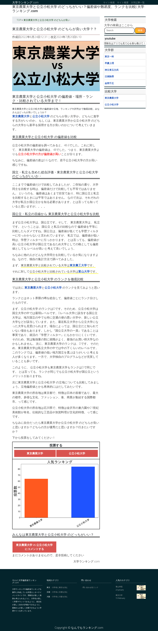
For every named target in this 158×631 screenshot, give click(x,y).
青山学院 (119, 586)
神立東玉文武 (112, 69)
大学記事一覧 (138, 2)
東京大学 (119, 595)
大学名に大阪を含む (60, 596)
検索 (140, 30)
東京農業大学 (20, 116)
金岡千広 (109, 83)
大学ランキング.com (25, 2)
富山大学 (84, 271)
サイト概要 (123, 2)
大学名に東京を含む (60, 587)
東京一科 (109, 56)
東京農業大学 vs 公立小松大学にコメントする (34, 547)
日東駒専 (109, 76)
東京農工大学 (78, 265)
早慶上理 (109, 63)
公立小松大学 (41, 116)
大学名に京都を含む (60, 592)
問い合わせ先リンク (90, 587)
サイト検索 (109, 2)
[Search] (119, 30)
